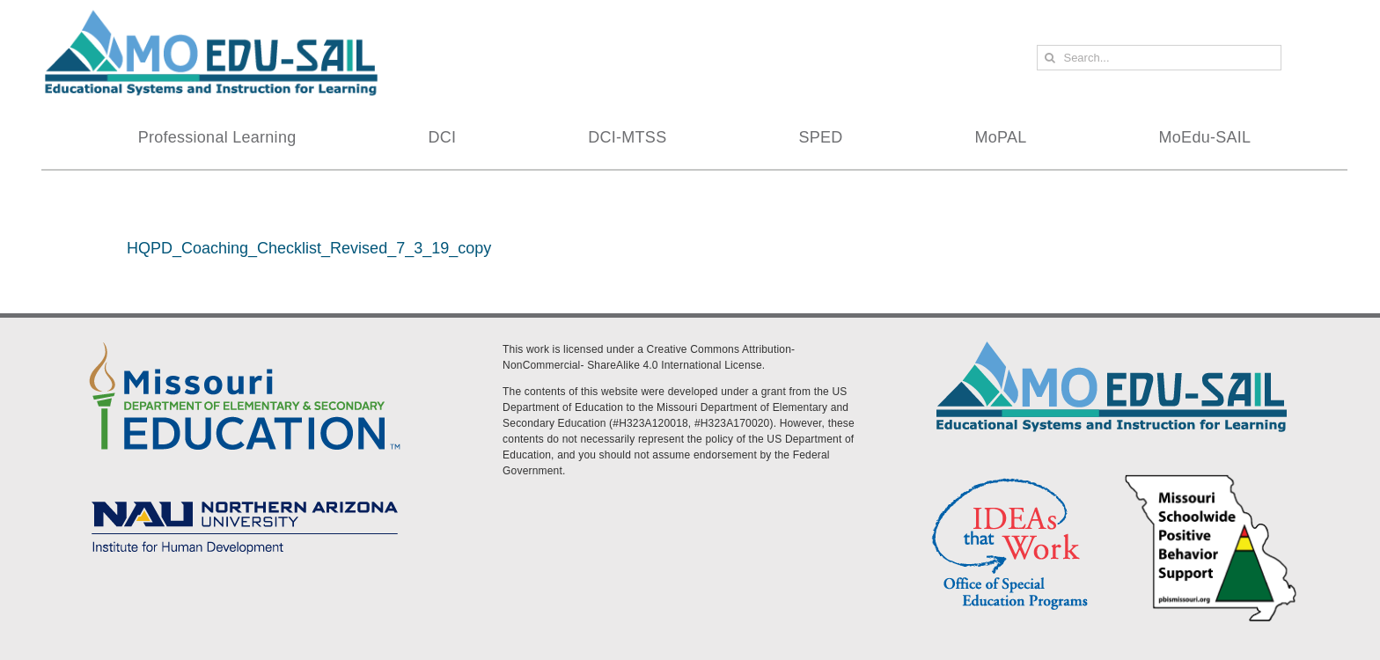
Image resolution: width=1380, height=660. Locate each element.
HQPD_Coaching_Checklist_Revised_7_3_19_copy (309, 248)
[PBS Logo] (1211, 477)
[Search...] (1159, 57)
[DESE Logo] (244, 339)
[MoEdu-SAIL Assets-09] (244, 495)
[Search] (1049, 57)
